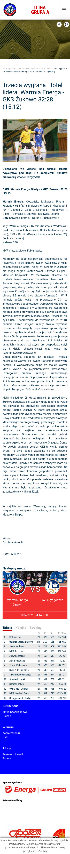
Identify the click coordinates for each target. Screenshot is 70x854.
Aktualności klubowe (40, 68)
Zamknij (42, 851)
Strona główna (9, 68)
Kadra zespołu (11, 733)
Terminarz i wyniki (13, 754)
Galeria (7, 716)
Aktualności (23, 68)
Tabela (7, 758)
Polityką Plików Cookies (21, 844)
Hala (5, 737)
